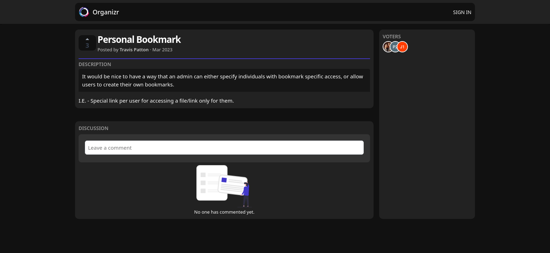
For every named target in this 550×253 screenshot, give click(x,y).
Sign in (462, 12)
